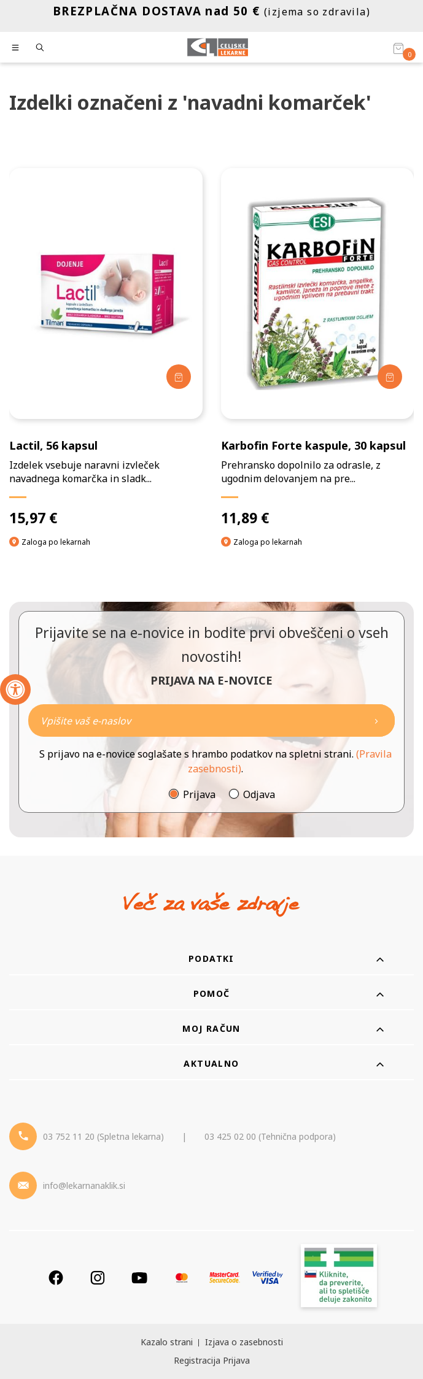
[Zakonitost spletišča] (338, 1277)
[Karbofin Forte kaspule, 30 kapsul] (317, 347)
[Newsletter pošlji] (376, 720)
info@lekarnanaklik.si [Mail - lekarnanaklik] (84, 1185)
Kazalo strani (167, 1342)
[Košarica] (398, 48)
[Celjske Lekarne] (217, 47)
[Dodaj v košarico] (178, 376)
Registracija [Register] (197, 1360)
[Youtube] (139, 1277)
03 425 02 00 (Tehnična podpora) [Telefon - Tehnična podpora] (270, 1136)
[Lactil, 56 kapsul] (106, 347)
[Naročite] (211, 720)
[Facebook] (56, 1277)
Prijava (199, 794)
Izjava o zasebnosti (244, 1342)
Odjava (259, 794)
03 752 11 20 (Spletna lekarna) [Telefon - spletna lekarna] (103, 1136)
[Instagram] (97, 1277)
